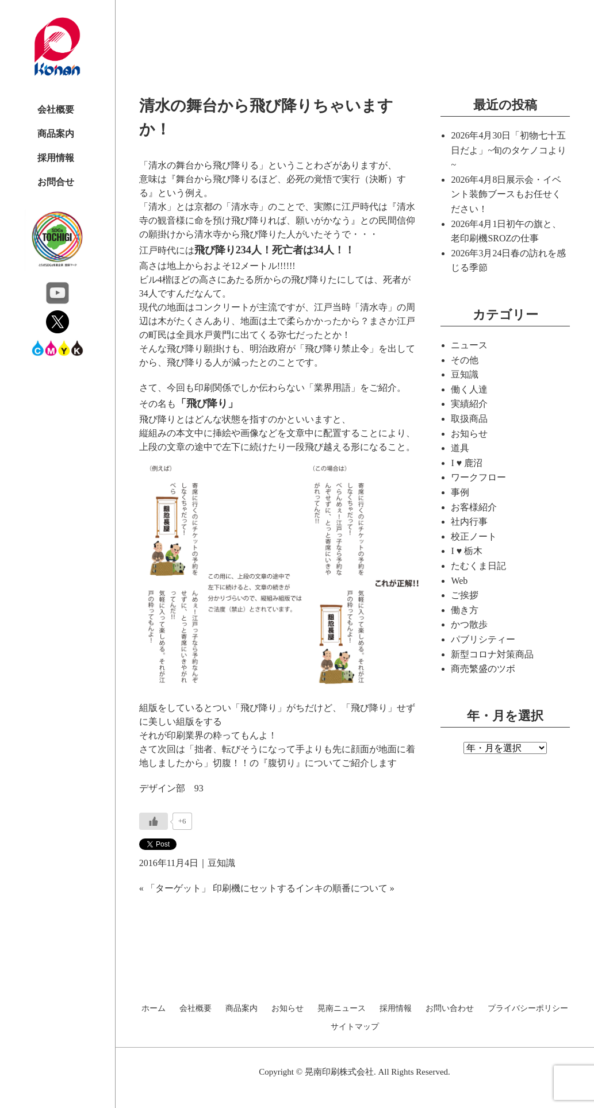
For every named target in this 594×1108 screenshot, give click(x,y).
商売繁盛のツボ (483, 669)
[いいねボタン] (153, 821)
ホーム (153, 1009)
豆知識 (221, 863)
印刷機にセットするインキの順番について (300, 888)
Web (459, 581)
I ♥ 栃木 (466, 551)
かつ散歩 (469, 624)
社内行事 (469, 521)
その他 (464, 360)
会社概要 (55, 109)
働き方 (464, 610)
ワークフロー (478, 477)
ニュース (469, 345)
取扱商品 (469, 419)
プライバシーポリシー (528, 1009)
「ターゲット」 (178, 888)
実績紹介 (469, 404)
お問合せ (55, 182)
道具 (460, 448)
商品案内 (55, 133)
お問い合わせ (450, 1009)
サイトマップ (355, 1027)
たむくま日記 (478, 566)
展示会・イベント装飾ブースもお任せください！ (506, 194)
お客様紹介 (474, 507)
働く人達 (469, 389)
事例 (460, 492)
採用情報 (55, 158)
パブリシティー (483, 639)
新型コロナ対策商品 (492, 654)
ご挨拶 (464, 595)
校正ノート (474, 536)
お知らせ (469, 433)
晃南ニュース (341, 1009)
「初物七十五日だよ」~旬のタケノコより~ (508, 150)
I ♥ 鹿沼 (466, 463)
